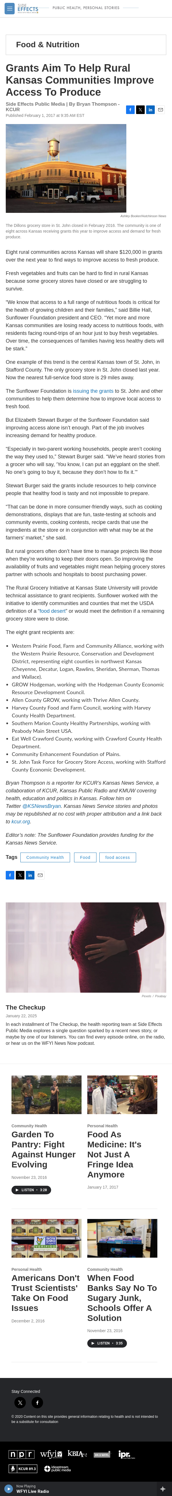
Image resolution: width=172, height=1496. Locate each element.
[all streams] (164, 1489)
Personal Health (102, 1126)
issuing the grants (93, 391)
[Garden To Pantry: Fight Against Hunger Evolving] (46, 1094)
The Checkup (25, 1007)
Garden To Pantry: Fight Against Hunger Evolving (43, 1149)
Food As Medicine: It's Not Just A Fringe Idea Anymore (114, 1154)
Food (85, 857)
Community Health (45, 857)
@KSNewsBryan (41, 806)
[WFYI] (51, 1454)
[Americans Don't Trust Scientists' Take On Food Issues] (46, 1238)
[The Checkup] (86, 947)
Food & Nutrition (48, 44)
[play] (8, 1489)
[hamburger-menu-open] (10, 8)
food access (117, 857)
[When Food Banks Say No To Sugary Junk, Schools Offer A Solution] (122, 1238)
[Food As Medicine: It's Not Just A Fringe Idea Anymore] (122, 1094)
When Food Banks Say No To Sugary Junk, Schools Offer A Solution (122, 1297)
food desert (52, 611)
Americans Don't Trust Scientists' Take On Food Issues (45, 1292)
